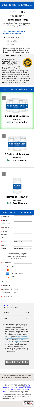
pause (22, 12)
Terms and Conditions (17, 387)
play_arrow (24, 12)
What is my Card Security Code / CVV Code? (18, 300)
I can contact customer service (20, 338)
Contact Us (27, 386)
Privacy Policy (18, 341)
